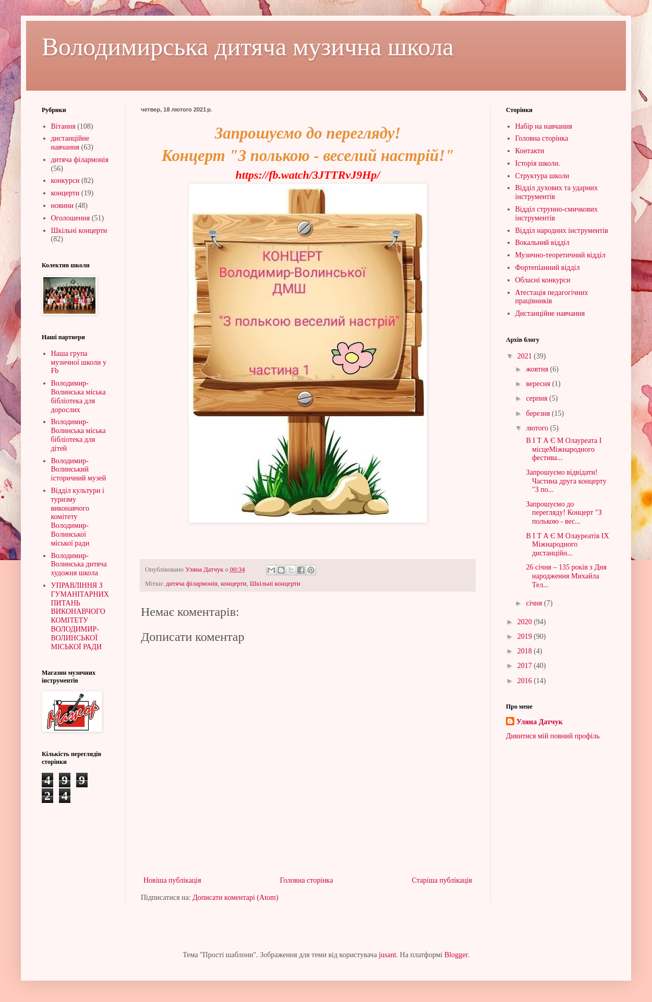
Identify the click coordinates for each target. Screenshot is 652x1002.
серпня (537, 398)
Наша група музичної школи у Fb (78, 362)
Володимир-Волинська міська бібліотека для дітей (78, 435)
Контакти (530, 151)
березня (539, 413)
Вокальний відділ (542, 242)
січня (535, 603)
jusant (387, 955)
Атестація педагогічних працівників (551, 297)
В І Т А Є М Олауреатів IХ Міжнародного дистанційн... (566, 545)
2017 (525, 666)
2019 (525, 636)
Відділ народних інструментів (561, 230)
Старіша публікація (442, 880)
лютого (538, 428)
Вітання (63, 126)
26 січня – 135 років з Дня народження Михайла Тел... (565, 576)
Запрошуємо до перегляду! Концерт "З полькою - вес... (563, 513)
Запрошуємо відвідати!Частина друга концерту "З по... (565, 481)
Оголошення (70, 218)
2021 (525, 356)
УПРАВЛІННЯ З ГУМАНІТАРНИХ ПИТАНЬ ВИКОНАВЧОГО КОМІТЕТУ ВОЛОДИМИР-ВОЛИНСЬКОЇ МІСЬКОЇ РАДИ (80, 616)
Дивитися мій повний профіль (553, 736)
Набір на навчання (544, 126)
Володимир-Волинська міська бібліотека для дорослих (78, 396)
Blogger (455, 955)
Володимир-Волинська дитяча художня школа (79, 564)
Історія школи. (537, 163)
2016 (525, 681)
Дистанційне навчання (550, 313)
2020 (525, 622)
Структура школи (542, 176)
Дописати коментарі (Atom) (235, 897)
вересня (539, 384)
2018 (525, 651)
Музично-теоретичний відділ (560, 255)
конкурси (65, 180)
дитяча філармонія (192, 583)
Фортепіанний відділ (547, 267)
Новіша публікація (172, 880)
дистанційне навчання (70, 142)
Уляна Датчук (539, 722)
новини (62, 205)
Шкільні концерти (275, 583)
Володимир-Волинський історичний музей (78, 470)
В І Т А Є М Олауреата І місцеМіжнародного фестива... (562, 449)
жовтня (538, 369)
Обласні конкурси (543, 280)
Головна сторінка (306, 880)
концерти (233, 583)
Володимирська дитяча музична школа (248, 46)
